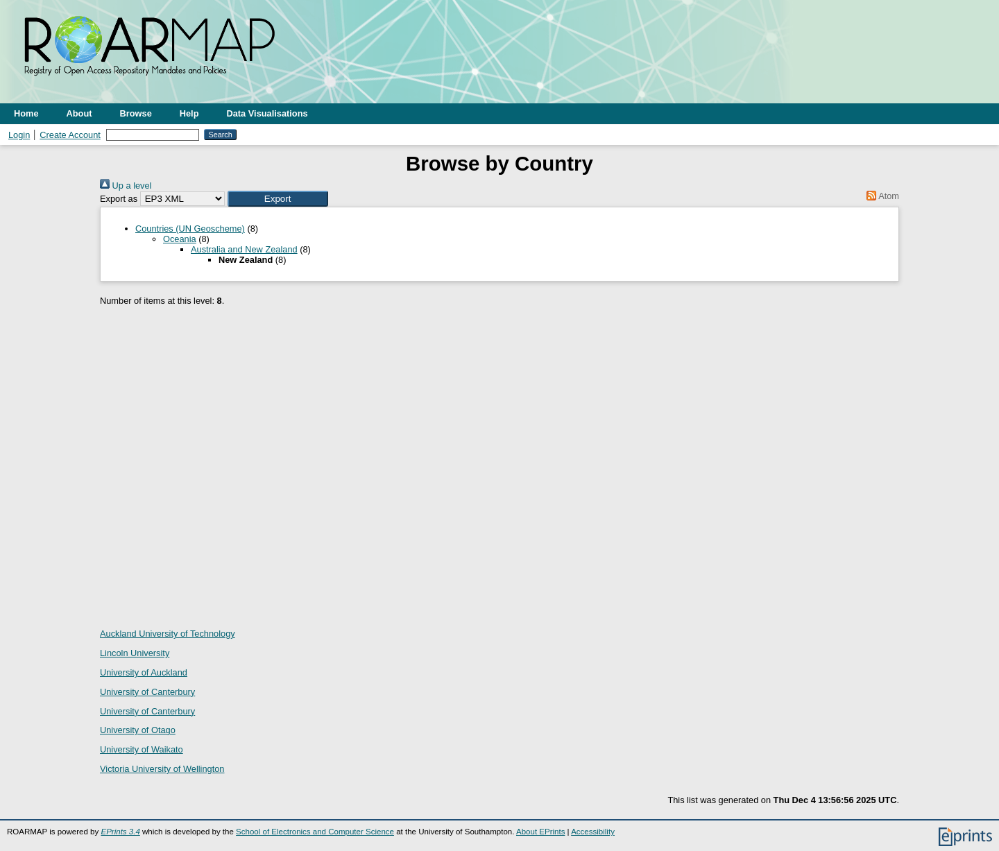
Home (26, 113)
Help (189, 113)
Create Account (70, 135)
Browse (136, 113)
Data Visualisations (267, 113)
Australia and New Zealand (244, 249)
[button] (278, 199)
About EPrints (540, 831)
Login (19, 135)
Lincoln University (134, 653)
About (79, 113)
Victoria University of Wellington (162, 769)
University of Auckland (143, 672)
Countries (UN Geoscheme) (190, 228)
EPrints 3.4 (120, 831)
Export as (118, 199)
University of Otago (138, 730)
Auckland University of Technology (167, 633)
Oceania (179, 239)
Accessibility (593, 831)
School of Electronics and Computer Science (315, 831)
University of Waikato (141, 749)
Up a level (125, 185)
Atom (880, 196)
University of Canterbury (147, 692)
